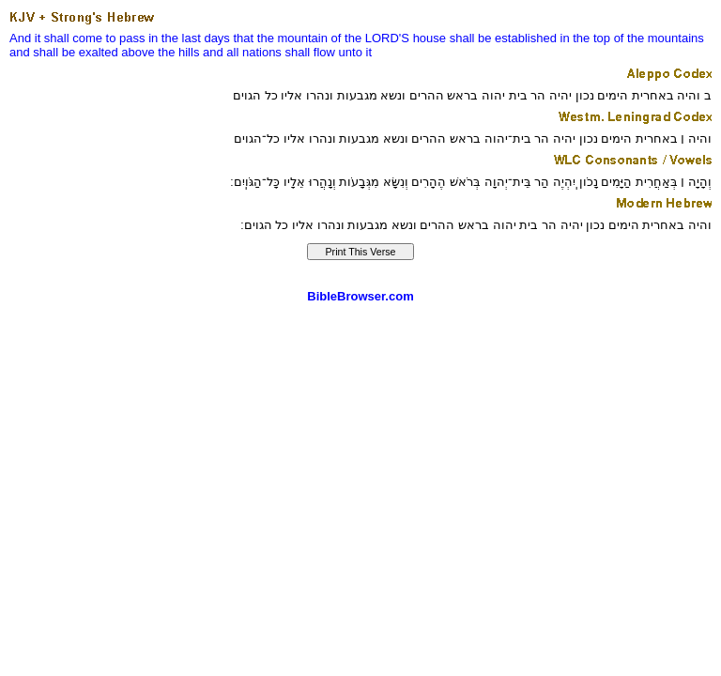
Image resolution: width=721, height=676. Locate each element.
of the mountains (659, 38)
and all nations (242, 52)
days (216, 38)
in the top (585, 38)
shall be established (503, 38)
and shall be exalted (63, 52)
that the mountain (281, 38)
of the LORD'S (370, 38)
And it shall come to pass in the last (105, 38)
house (429, 38)
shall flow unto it (329, 52)
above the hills (160, 52)
